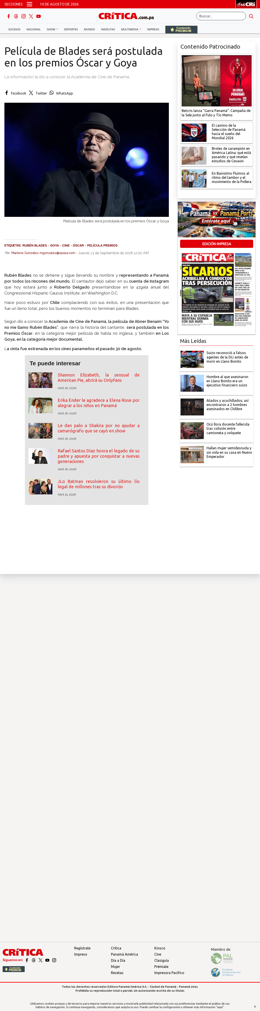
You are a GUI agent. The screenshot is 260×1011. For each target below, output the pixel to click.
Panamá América (124, 954)
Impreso (153, 29)
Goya (54, 245)
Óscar (78, 245)
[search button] (251, 16)
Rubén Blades (34, 245)
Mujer (115, 967)
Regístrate (82, 948)
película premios (102, 245)
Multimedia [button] (130, 29)
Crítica (116, 948)
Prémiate (161, 967)
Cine (157, 954)
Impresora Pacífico (169, 973)
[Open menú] (29, 4)
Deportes (71, 29)
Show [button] (51, 29)
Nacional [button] (34, 29)
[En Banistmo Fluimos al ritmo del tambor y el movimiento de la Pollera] (194, 178)
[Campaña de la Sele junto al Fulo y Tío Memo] (217, 80)
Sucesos (14, 29)
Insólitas (108, 29)
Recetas (117, 973)
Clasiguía (161, 960)
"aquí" (220, 1007)
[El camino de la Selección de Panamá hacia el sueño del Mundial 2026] (194, 132)
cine (66, 245)
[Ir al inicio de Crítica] (128, 15)
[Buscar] (221, 16)
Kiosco (159, 948)
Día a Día (118, 960)
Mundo (89, 29)
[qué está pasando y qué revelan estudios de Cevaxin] (194, 155)
